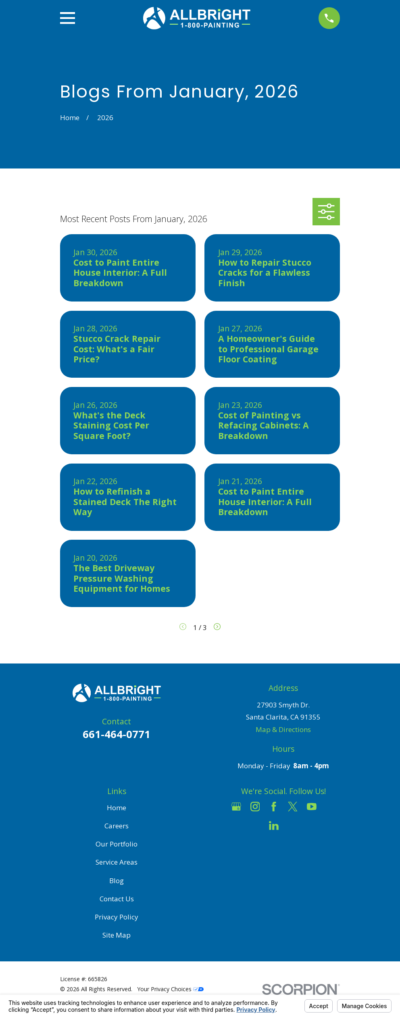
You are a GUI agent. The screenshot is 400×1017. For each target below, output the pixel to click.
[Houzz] (330, 806)
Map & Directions (283, 729)
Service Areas (117, 862)
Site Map (116, 935)
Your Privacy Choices (170, 989)
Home (116, 807)
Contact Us (117, 898)
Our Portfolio (117, 844)
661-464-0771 (116, 734)
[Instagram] (255, 806)
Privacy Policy (116, 916)
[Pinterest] (293, 825)
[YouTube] (312, 806)
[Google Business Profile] (236, 806)
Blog (116, 880)
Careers (116, 825)
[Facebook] (274, 806)
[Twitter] (293, 806)
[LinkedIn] (274, 825)
